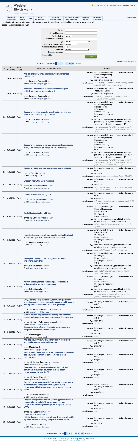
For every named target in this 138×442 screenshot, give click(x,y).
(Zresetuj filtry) (47, 55)
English (130, 17)
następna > (78, 63)
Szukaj (90, 56)
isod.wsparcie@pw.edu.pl (76, 440)
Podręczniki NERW (123, 5)
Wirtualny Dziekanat (100, 5)
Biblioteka (112, 5)
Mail (133, 5)
